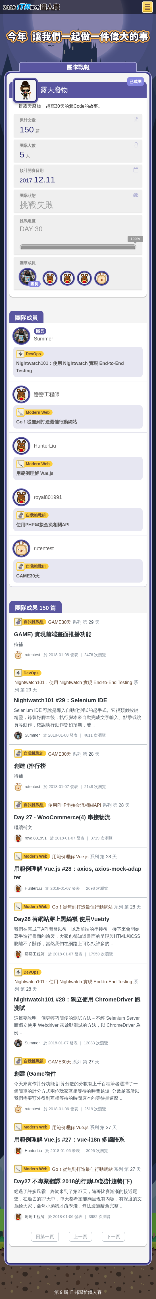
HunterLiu (45, 446)
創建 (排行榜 (30, 766)
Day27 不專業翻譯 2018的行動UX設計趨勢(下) (73, 1181)
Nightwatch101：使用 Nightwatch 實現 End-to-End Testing (70, 367)
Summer (43, 339)
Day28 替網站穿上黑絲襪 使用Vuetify (61, 919)
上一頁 (80, 1236)
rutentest (44, 548)
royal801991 (48, 497)
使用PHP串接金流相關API (43, 524)
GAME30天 (27, 575)
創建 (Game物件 (35, 1074)
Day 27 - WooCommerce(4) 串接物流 (62, 817)
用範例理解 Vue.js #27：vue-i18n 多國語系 (69, 1139)
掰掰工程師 (46, 394)
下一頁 (113, 1236)
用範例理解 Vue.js (34, 473)
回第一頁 (45, 1236)
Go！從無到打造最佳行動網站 (46, 421)
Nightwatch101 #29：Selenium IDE (60, 700)
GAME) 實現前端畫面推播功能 (52, 634)
